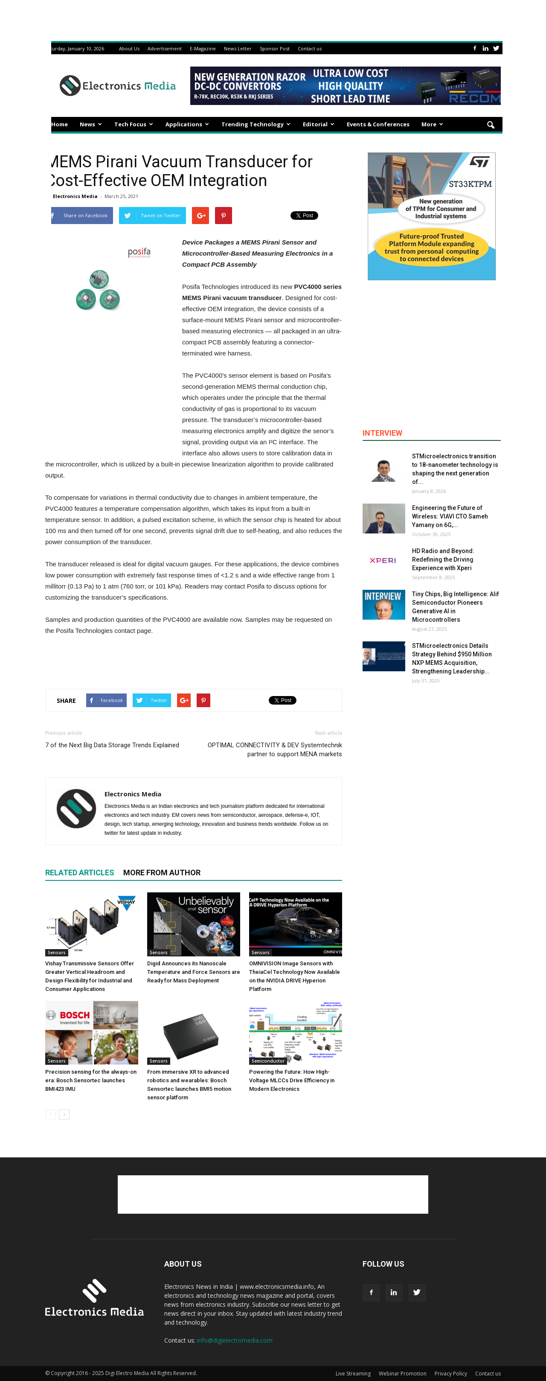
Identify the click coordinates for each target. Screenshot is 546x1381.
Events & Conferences (378, 124)
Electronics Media (75, 196)
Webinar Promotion (403, 1373)
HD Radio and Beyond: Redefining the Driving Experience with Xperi (443, 559)
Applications (187, 124)
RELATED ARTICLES (79, 872)
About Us (129, 48)
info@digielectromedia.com (235, 1340)
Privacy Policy (451, 1373)
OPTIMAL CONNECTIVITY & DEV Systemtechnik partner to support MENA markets (275, 749)
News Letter (238, 48)
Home (59, 124)
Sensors (57, 953)
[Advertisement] (193, 660)
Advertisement (165, 48)
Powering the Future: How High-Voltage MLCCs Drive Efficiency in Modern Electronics (291, 1080)
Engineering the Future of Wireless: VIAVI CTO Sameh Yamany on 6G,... (450, 516)
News (91, 124)
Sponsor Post (275, 48)
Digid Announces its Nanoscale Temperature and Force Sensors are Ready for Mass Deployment (193, 972)
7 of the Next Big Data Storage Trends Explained (112, 745)
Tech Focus (133, 124)
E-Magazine (203, 48)
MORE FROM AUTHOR (161, 872)
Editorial (318, 124)
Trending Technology (255, 124)
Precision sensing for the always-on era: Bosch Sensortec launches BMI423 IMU (90, 1080)
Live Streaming (353, 1373)
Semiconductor (268, 1061)
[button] (490, 125)
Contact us (310, 48)
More (432, 124)
